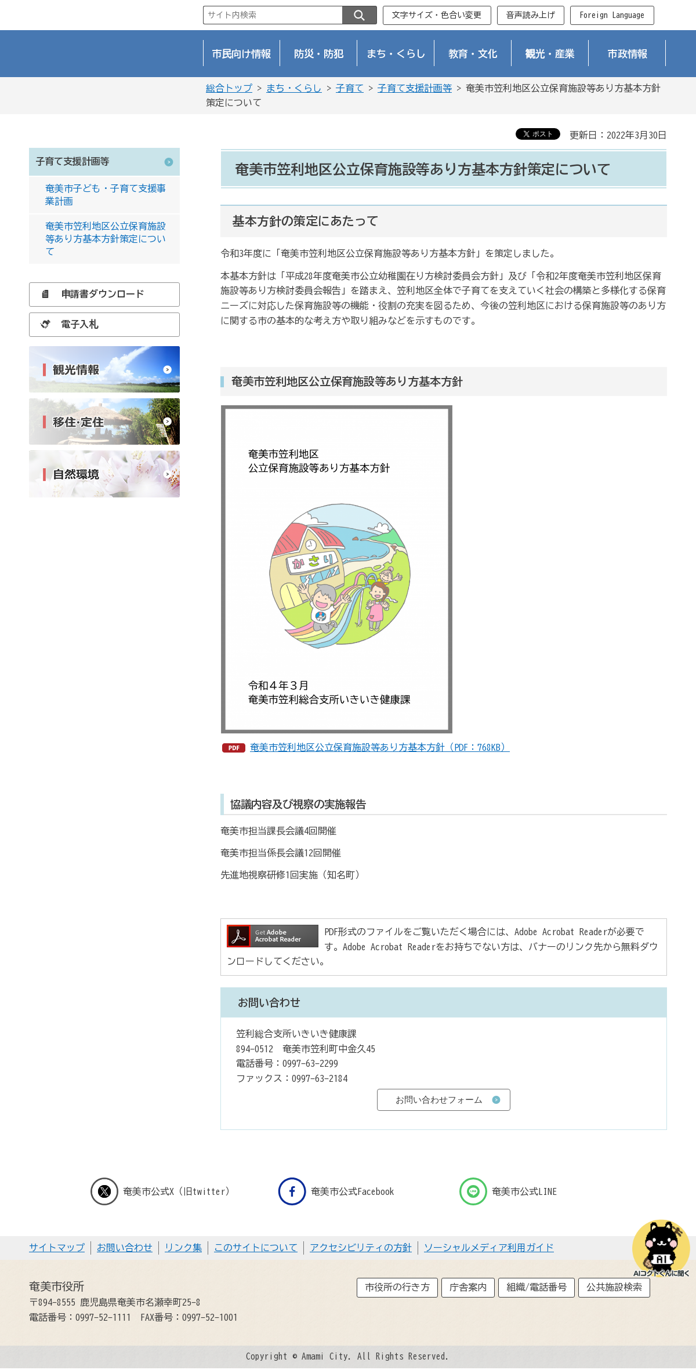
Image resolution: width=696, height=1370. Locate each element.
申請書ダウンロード (89, 293)
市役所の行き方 (397, 1287)
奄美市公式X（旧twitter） (162, 1191)
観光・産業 (550, 54)
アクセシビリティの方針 (361, 1247)
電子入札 (66, 324)
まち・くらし (396, 54)
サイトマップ (57, 1247)
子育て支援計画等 (415, 88)
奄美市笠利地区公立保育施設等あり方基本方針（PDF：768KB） (380, 747)
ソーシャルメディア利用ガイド (489, 1247)
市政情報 (627, 54)
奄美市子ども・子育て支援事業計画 (105, 195)
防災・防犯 (318, 54)
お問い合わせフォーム (439, 1099)
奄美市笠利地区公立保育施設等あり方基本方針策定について (105, 239)
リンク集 (183, 1247)
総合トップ (229, 88)
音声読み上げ (530, 15)
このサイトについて (256, 1247)
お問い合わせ (125, 1247)
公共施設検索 (614, 1287)
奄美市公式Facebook (336, 1191)
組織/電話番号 (536, 1287)
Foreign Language (611, 15)
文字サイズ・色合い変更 (436, 15)
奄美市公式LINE (508, 1191)
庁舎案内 (468, 1287)
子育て (350, 88)
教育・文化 (473, 54)
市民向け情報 (241, 54)
